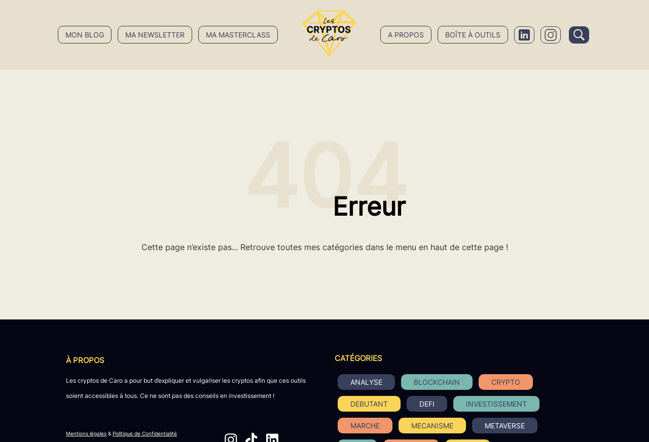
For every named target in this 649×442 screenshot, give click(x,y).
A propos (406, 34)
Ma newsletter (155, 34)
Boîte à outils (472, 34)
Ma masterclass (238, 34)
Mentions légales (86, 433)
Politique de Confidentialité (145, 433)
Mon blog (84, 34)
